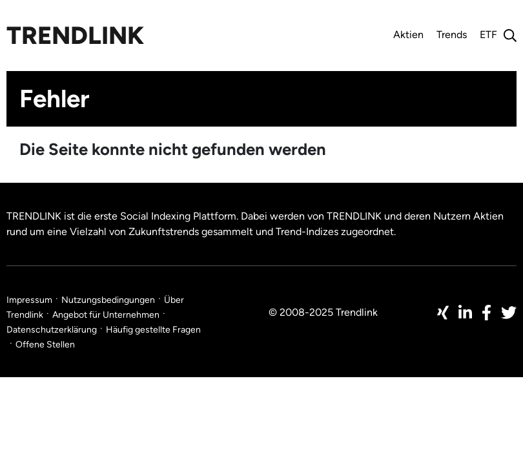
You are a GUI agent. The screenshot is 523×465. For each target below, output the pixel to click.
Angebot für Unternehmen (105, 314)
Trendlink (75, 35)
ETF (488, 34)
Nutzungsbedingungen (108, 299)
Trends (451, 34)
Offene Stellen (45, 344)
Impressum (29, 299)
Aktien (408, 34)
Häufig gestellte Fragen (153, 329)
